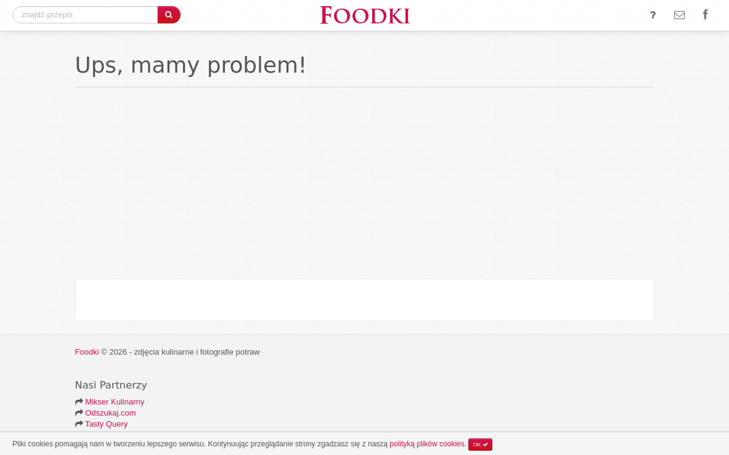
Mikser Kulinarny (114, 401)
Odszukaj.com (110, 412)
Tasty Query (106, 424)
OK (480, 444)
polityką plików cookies (426, 444)
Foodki (87, 351)
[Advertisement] (364, 186)
